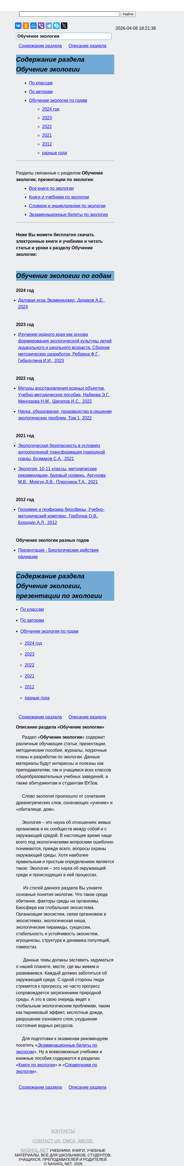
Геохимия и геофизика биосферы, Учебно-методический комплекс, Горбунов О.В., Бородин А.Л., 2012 (61, 516)
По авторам (41, 91)
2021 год (25, 435)
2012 (47, 144)
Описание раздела (87, 45)
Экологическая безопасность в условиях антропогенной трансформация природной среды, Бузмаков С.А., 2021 (61, 452)
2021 (47, 135)
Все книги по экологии (51, 188)
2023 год (25, 324)
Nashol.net (35, 1150)
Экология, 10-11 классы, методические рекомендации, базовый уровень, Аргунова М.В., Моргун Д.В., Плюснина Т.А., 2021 (62, 475)
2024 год (50, 109)
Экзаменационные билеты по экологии (68, 214)
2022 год (25, 378)
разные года (54, 152)
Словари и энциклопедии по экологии (67, 205)
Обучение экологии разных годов (52, 540)
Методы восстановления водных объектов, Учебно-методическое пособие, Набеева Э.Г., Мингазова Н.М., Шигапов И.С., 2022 (64, 395)
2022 (47, 126)
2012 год (25, 499)
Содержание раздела (40, 45)
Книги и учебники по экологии (59, 197)
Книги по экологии (36, 1065)
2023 (47, 118)
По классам (41, 83)
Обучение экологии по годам (58, 100)
